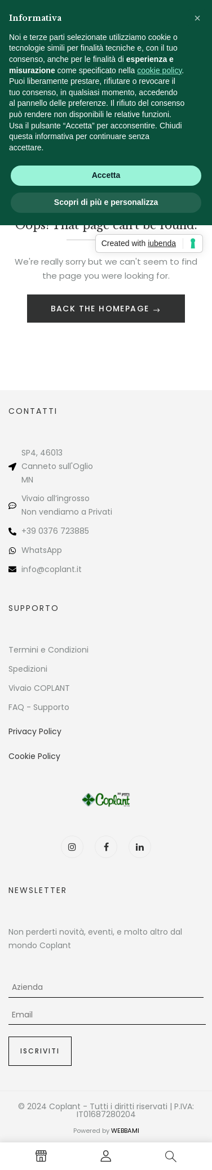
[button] (197, 18)
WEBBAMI (125, 1130)
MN (27, 479)
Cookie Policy (34, 756)
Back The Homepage (101, 308)
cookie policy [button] (159, 70)
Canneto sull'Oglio (57, 466)
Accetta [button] (106, 175)
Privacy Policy (34, 731)
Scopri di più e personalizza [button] (106, 202)
